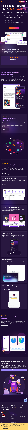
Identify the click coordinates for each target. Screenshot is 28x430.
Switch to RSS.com (23, 416)
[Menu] (26, 1)
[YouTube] (7, 409)
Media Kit (12, 416)
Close (5, 428)
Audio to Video (22, 412)
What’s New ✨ (13, 407)
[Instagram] (8, 409)
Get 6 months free (14, 369)
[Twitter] (3, 409)
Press (12, 412)
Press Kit (12, 414)
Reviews (21, 409)
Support (12, 418)
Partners (21, 407)
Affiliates (12, 409)
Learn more (8, 426)
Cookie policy (3, 422)
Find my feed (22, 414)
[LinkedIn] (5, 409)
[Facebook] (1, 409)
